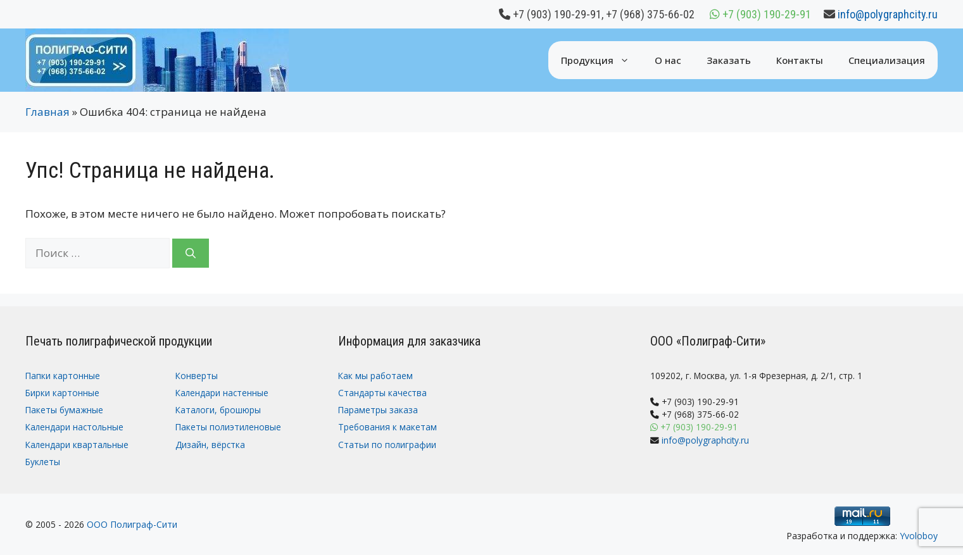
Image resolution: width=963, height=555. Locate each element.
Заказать (729, 60)
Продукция (601, 60)
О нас (668, 60)
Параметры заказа (378, 410)
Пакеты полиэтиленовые (228, 427)
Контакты (799, 60)
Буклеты (42, 462)
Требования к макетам (387, 427)
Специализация (886, 60)
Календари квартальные (77, 445)
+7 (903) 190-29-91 (557, 14)
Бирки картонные (62, 393)
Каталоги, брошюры (218, 410)
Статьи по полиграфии (387, 445)
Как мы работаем (375, 376)
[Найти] (190, 253)
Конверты (196, 376)
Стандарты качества (382, 393)
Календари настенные (221, 393)
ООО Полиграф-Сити (132, 524)
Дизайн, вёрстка (210, 445)
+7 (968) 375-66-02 (650, 14)
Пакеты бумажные (64, 410)
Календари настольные (74, 427)
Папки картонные (62, 376)
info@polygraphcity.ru (888, 14)
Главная (47, 111)
